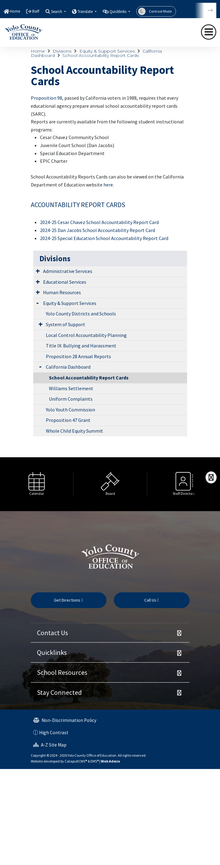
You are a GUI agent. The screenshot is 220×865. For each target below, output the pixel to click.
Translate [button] (86, 11)
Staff (35, 11)
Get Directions (68, 600)
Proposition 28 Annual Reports (78, 356)
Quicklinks (52, 652)
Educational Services (64, 282)
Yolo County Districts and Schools (81, 313)
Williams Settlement (71, 388)
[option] (37, 484)
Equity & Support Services (107, 51)
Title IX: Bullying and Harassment (81, 345)
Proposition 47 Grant (68, 420)
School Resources (62, 672)
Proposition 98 (46, 98)
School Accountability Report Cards (100, 55)
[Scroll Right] (211, 477)
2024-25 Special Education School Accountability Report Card (104, 238)
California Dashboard (68, 367)
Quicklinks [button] (118, 11)
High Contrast (53, 732)
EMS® (94, 761)
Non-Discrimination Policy (64, 720)
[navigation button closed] (208, 32)
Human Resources (62, 292)
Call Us (151, 600)
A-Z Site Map (49, 745)
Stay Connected (59, 692)
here (108, 185)
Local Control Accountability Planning (86, 335)
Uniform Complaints (71, 399)
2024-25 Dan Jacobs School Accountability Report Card (97, 230)
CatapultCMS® (76, 761)
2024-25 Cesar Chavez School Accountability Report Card (99, 222)
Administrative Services (67, 271)
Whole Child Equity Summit (74, 431)
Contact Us (52, 632)
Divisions (62, 51)
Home (15, 11)
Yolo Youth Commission (70, 409)
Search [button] (57, 11)
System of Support (65, 324)
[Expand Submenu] (38, 271)
